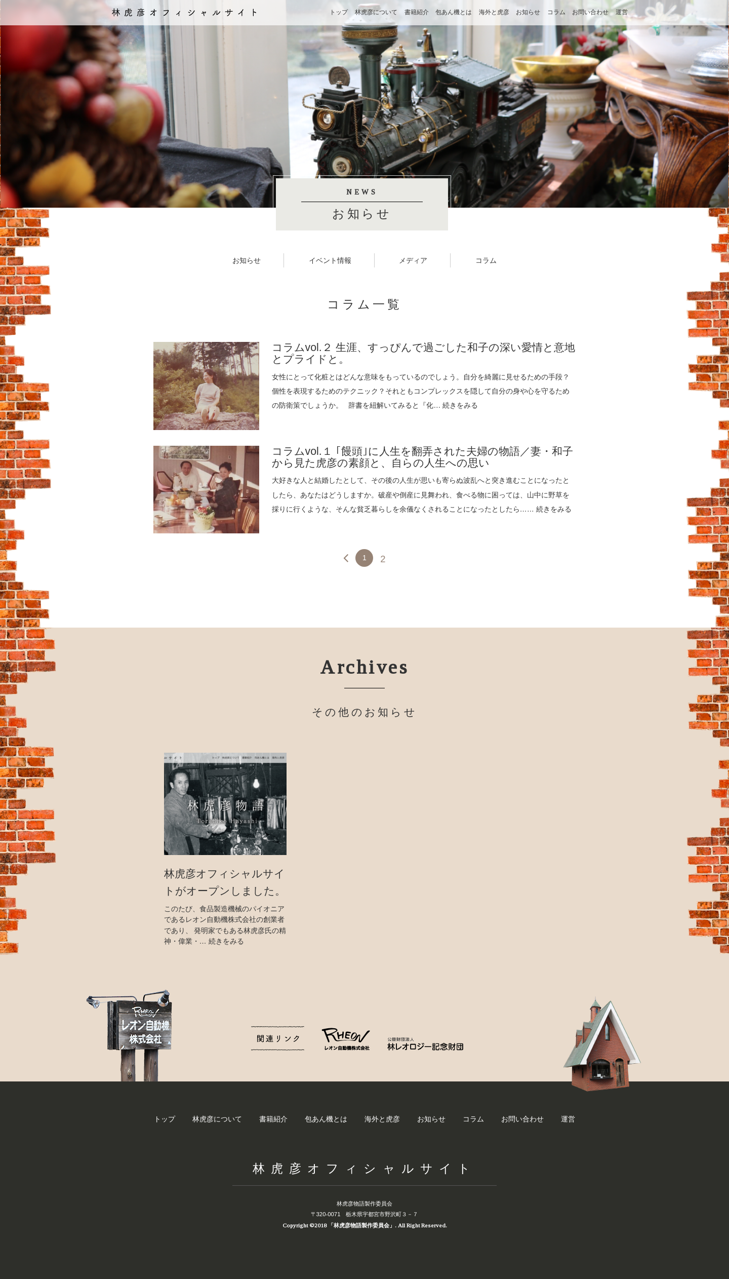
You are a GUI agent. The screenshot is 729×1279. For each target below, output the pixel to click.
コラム (556, 12)
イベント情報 (330, 260)
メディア (413, 260)
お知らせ (528, 12)
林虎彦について (376, 12)
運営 (622, 12)
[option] (225, 850)
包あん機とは (453, 12)
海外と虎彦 (494, 12)
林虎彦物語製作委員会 (364, 1203)
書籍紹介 (416, 12)
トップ (339, 12)
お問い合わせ (590, 12)
